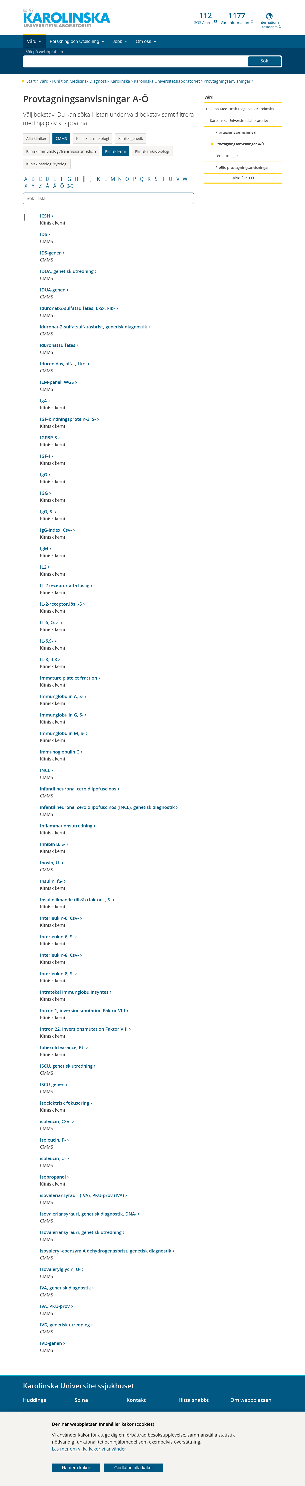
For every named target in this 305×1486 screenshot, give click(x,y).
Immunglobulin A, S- (61, 696)
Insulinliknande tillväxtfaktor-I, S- (75, 900)
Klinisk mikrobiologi (152, 151)
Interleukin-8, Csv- (59, 955)
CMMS (61, 138)
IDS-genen (51, 253)
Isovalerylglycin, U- (60, 1269)
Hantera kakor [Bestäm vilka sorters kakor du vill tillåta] (76, 1467)
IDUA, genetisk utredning (67, 271)
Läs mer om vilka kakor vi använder (89, 1449)
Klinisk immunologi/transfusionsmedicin (61, 151)
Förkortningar (226, 155)
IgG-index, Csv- (56, 530)
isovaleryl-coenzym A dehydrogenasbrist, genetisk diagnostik (105, 1251)
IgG (43, 475)
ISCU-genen (52, 1084)
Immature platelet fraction (68, 678)
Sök (264, 60)
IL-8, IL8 (48, 659)
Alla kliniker (36, 138)
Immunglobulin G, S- (62, 715)
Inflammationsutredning (66, 826)
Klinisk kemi (115, 151)
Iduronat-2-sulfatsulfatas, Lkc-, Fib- (77, 308)
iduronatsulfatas (57, 345)
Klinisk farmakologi (92, 138)
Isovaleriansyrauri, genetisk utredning (81, 1232)
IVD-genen (51, 1343)
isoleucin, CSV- (55, 1121)
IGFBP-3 (48, 438)
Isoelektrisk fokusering (64, 1103)
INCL (45, 770)
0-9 (69, 186)
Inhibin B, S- (52, 844)
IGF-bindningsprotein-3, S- (68, 419)
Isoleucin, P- (53, 1140)
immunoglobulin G (60, 752)
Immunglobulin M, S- (62, 733)
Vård (43, 81)
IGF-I (45, 456)
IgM (44, 548)
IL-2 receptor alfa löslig (64, 585)
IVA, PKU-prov (55, 1306)
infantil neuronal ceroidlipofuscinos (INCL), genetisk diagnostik (107, 807)
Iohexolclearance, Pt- (62, 1047)
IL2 (43, 567)
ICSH (45, 216)
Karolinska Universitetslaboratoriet (167, 81)
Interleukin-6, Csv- (59, 918)
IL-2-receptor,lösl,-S (61, 604)
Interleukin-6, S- (57, 937)
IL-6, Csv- (49, 622)
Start (31, 81)
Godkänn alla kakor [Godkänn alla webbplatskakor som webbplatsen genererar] (133, 1467)
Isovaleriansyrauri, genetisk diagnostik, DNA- (88, 1214)
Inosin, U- (50, 863)
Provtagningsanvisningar (227, 81)
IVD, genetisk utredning (65, 1325)
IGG (44, 493)
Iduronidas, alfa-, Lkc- (63, 364)
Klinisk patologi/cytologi (46, 163)
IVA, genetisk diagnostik (65, 1288)
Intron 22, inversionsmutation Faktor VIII (84, 1029)
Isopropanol (53, 1177)
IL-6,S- (46, 641)
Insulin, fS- (51, 881)
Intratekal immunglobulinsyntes (74, 992)
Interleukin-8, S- (57, 974)
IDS (43, 234)
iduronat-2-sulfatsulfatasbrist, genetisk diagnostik (93, 327)
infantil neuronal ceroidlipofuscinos (78, 789)
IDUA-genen (52, 290)
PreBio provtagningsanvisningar (242, 167)
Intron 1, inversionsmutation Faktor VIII (82, 1010)
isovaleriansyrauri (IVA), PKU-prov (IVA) (82, 1195)
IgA (43, 401)
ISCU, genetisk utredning (66, 1066)
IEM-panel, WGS (57, 382)
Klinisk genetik (130, 138)
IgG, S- (47, 511)
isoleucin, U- (53, 1158)
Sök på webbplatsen (46, 61)
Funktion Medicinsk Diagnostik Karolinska (91, 81)
